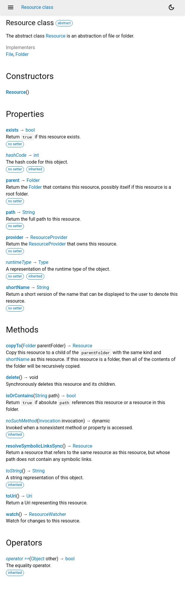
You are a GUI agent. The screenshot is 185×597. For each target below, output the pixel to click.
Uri (29, 496)
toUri (11, 496)
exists (12, 130)
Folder (22, 54)
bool (30, 130)
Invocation (49, 421)
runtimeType (18, 262)
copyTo (13, 345)
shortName (18, 287)
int (36, 155)
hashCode (16, 155)
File (9, 54)
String (28, 212)
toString (14, 471)
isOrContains (19, 395)
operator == (17, 558)
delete (12, 377)
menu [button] (10, 7)
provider (14, 237)
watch (12, 514)
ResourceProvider (49, 237)
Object (38, 558)
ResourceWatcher (47, 514)
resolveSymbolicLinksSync (34, 446)
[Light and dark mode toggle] (171, 7)
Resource (56, 36)
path (10, 212)
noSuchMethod (21, 421)
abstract (64, 23)
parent (13, 180)
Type (43, 262)
